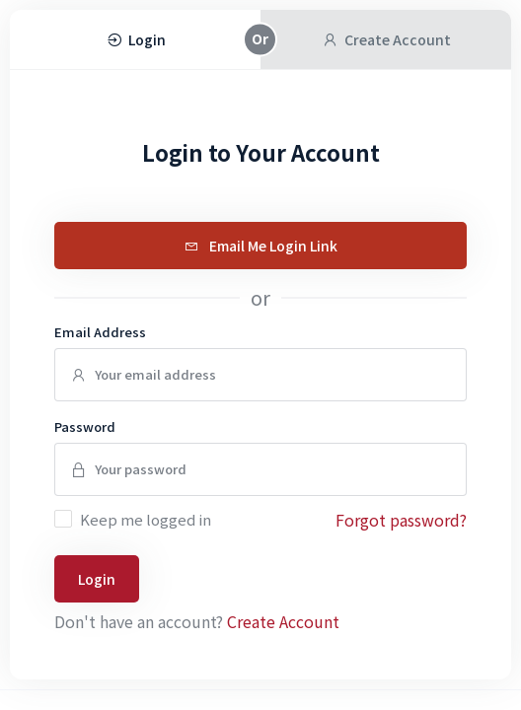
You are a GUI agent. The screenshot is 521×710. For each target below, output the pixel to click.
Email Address (100, 331)
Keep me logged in (145, 519)
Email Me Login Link (261, 245)
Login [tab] (136, 39)
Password (84, 426)
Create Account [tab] (386, 39)
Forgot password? (401, 520)
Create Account (283, 621)
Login (96, 579)
